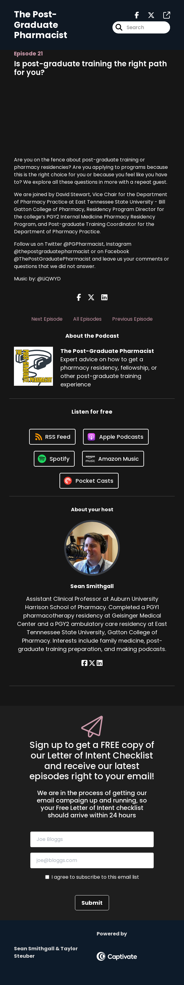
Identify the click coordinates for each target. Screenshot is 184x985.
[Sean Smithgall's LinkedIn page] (100, 663)
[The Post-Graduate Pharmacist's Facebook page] (137, 15)
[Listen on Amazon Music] (113, 459)
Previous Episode (132, 319)
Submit (92, 903)
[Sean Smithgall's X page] (92, 663)
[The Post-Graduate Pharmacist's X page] (147, 15)
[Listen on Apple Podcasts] (116, 437)
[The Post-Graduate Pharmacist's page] (163, 15)
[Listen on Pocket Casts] (89, 481)
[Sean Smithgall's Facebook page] (84, 663)
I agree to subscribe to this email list (95, 877)
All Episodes (87, 319)
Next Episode (47, 319)
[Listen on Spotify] (54, 459)
